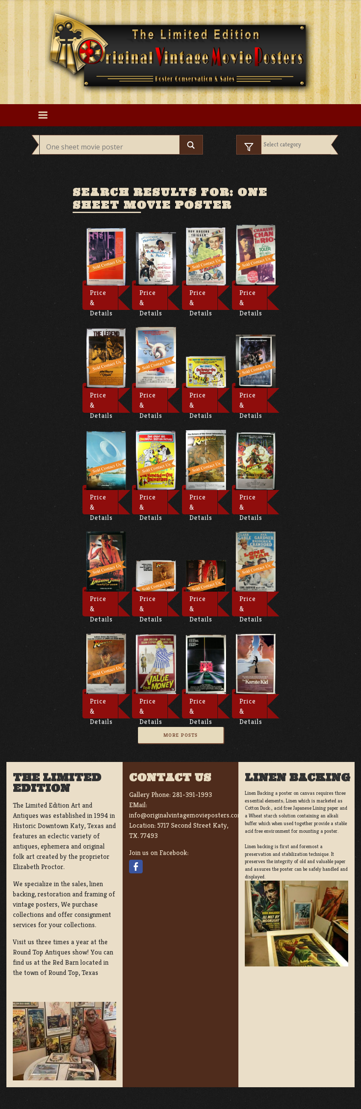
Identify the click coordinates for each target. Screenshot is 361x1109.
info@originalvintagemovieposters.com (186, 815)
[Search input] (112, 146)
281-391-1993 (192, 794)
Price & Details (101, 299)
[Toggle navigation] (43, 115)
